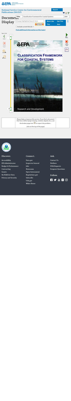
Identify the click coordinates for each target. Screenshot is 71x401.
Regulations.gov (32, 175)
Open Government (33, 172)
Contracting (6, 169)
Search (55, 9)
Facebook (51, 180)
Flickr (62, 180)
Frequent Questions (57, 169)
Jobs (27, 166)
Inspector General (32, 163)
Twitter (55, 180)
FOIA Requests (55, 166)
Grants (4, 172)
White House (30, 184)
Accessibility (6, 160)
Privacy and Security (9, 178)
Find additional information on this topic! (31, 30)
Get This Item (60, 23)
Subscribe (29, 178)
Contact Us (54, 160)
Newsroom (30, 169)
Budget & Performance (10, 166)
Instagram (66, 180)
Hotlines (53, 163)
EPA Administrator (9, 163)
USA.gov (29, 181)
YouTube (59, 180)
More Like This (50, 23)
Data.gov (29, 160)
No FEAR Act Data (8, 175)
